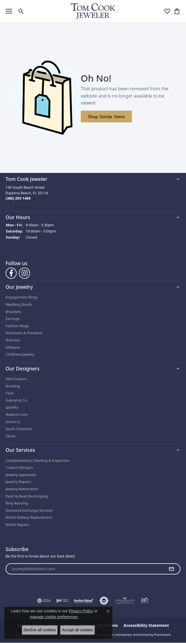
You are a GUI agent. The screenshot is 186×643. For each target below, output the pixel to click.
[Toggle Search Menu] (21, 11)
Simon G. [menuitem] (13, 421)
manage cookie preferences (54, 617)
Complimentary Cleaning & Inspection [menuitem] (38, 460)
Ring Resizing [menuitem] (17, 503)
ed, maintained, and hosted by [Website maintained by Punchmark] (132, 634)
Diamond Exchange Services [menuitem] (29, 510)
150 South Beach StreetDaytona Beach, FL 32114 (27, 193)
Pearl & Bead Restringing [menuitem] (27, 496)
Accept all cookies (77, 630)
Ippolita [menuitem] (12, 407)
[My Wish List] (167, 11)
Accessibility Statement (146, 625)
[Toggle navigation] (9, 11)
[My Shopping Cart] (177, 11)
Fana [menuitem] (10, 393)
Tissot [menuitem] (10, 436)
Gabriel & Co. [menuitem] (17, 400)
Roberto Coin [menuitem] (17, 414)
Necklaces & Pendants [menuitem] (24, 333)
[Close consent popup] (108, 611)
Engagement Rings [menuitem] (21, 297)
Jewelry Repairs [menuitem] (18, 481)
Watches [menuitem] (13, 340)
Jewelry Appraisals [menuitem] (21, 474)
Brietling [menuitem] (13, 386)
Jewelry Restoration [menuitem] (22, 489)
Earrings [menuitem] (13, 318)
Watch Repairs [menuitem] (18, 524)
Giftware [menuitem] (13, 347)
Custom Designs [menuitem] (19, 467)
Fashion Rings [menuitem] (17, 326)
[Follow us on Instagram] (24, 273)
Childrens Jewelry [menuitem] (20, 354)
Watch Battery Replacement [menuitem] (29, 517)
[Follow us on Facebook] (11, 273)
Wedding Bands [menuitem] (19, 304)
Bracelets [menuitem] (13, 311)
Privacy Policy (81, 611)
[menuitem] (44, 600)
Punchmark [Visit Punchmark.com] (162, 634)
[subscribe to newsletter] (171, 569)
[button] (93, 179)
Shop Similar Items (106, 116)
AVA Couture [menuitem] (16, 379)
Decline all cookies (40, 630)
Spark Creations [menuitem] (19, 428)
